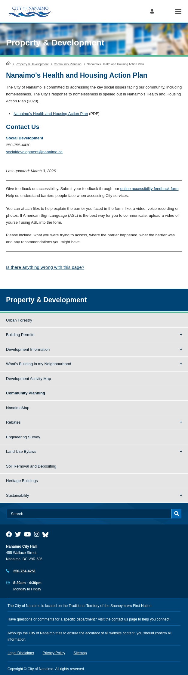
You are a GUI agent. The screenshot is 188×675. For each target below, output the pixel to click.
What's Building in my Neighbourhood (38, 364)
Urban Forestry (19, 320)
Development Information (28, 349)
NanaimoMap (17, 408)
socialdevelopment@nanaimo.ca (34, 152)
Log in (152, 11)
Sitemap (80, 653)
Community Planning (68, 64)
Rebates (13, 422)
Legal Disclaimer (21, 653)
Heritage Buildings (22, 480)
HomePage (8, 63)
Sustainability (17, 495)
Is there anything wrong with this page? (45, 267)
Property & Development (55, 42)
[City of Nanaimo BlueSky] (46, 534)
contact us (120, 619)
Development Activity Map (28, 378)
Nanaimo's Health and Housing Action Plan (51, 113)
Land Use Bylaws (21, 451)
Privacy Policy (54, 653)
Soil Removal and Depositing (31, 466)
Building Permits (20, 334)
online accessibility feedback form (149, 188)
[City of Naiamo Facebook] (9, 534)
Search (165, 11)
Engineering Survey (23, 437)
